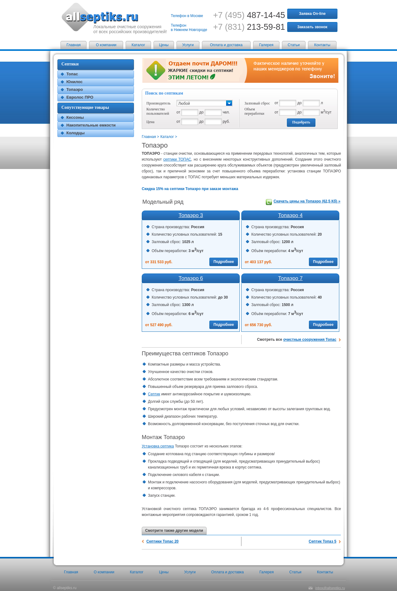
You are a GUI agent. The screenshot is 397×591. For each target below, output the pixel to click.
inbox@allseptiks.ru (330, 588)
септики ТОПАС (177, 159)
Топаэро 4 (290, 215)
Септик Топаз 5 (322, 541)
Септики (70, 64)
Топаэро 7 (290, 278)
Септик (154, 394)
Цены (164, 45)
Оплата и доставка (226, 45)
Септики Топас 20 (162, 541)
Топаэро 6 (191, 278)
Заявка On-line (312, 13)
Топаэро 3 (191, 215)
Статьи (294, 45)
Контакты (322, 45)
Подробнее (223, 262)
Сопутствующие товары (85, 107)
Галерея (266, 45)
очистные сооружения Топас (309, 339)
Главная (73, 45)
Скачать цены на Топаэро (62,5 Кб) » (307, 201)
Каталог (138, 45)
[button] (204, 103)
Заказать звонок (312, 27)
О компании (106, 45)
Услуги (188, 45)
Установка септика (158, 446)
